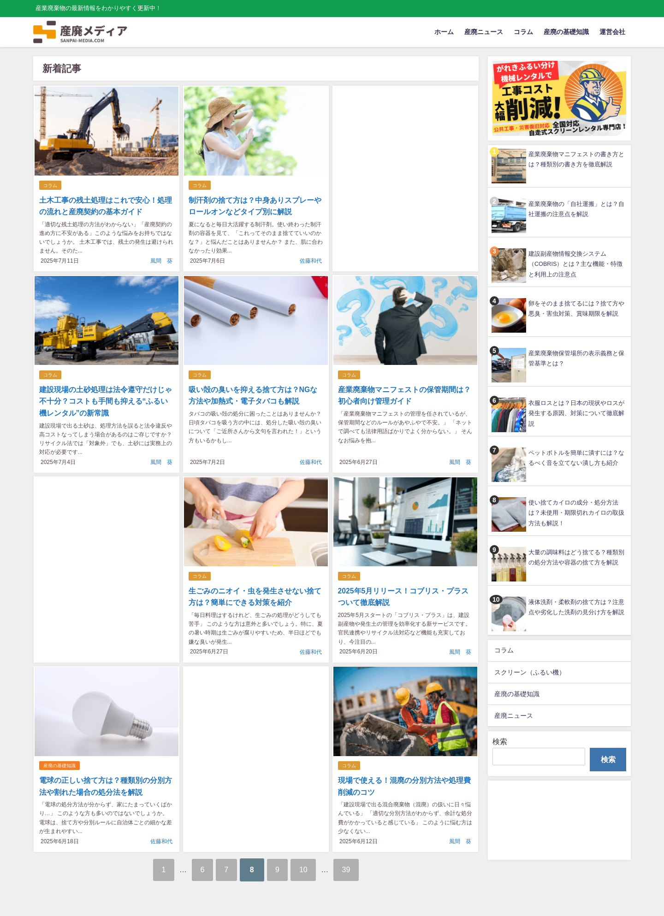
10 (308, 866)
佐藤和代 (311, 260)
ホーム (444, 32)
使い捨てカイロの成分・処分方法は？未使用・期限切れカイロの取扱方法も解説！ (576, 512)
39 (354, 866)
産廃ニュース (483, 32)
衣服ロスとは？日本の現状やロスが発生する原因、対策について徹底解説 (576, 413)
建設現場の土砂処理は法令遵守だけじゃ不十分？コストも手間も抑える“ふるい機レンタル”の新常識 (106, 400)
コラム (523, 32)
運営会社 (612, 32)
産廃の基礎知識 (566, 32)
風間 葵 (161, 260)
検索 (499, 741)
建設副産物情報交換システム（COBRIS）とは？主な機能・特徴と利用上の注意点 (575, 264)
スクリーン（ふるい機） (529, 672)
